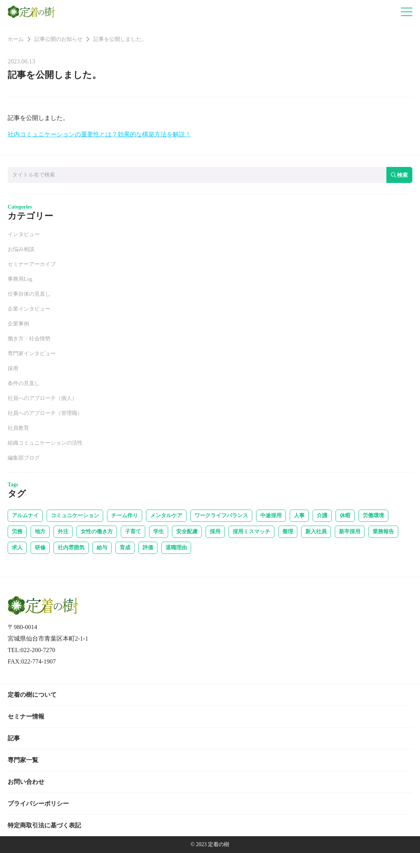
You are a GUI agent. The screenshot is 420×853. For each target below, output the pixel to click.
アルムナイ (25, 515)
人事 (299, 515)
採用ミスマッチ (251, 531)
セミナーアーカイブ (32, 264)
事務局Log (20, 279)
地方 (40, 531)
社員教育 (18, 428)
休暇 (345, 515)
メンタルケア (166, 515)
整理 (287, 531)
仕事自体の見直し (29, 294)
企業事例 (18, 324)
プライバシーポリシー (38, 803)
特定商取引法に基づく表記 (44, 825)
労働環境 (373, 515)
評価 (148, 547)
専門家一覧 (23, 760)
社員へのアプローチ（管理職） (45, 413)
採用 (13, 368)
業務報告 (383, 531)
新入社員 (316, 531)
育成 (125, 547)
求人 (17, 547)
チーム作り (124, 515)
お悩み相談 (21, 249)
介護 (322, 515)
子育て (133, 531)
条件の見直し (24, 383)
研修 (40, 547)
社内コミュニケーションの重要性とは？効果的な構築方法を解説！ (99, 134)
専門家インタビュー (32, 353)
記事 (14, 738)
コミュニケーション (75, 515)
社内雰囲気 (71, 547)
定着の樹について (32, 694)
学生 (158, 531)
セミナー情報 (26, 716)
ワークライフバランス (221, 515)
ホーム (16, 39)
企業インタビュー (29, 309)
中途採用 (271, 515)
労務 (17, 531)
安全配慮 (187, 531)
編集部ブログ (24, 458)
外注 (63, 531)
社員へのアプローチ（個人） (42, 398)
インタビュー (24, 234)
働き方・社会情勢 (29, 339)
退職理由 (176, 547)
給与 (102, 547)
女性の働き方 (97, 531)
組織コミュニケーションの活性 (45, 443)
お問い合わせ (26, 782)
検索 (399, 175)
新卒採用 (349, 531)
